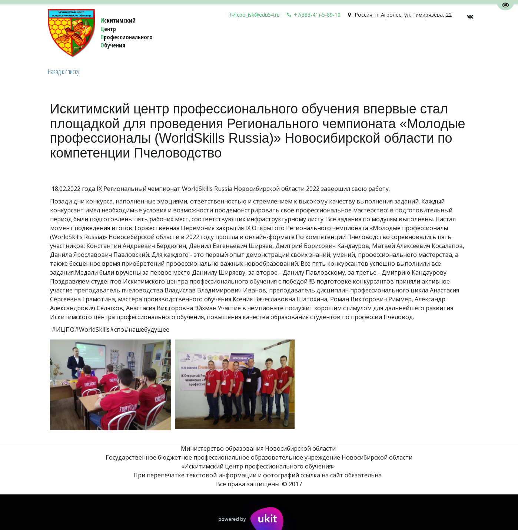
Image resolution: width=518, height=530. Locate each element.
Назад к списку (63, 71)
